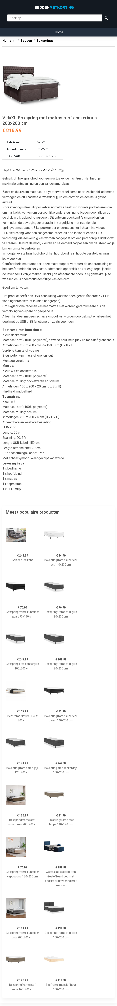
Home (59, 32)
